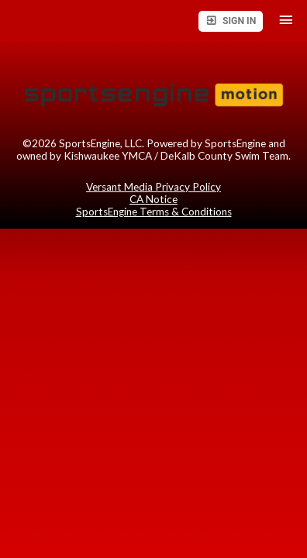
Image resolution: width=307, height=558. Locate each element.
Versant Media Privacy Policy (153, 187)
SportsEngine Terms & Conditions (154, 211)
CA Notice (153, 199)
